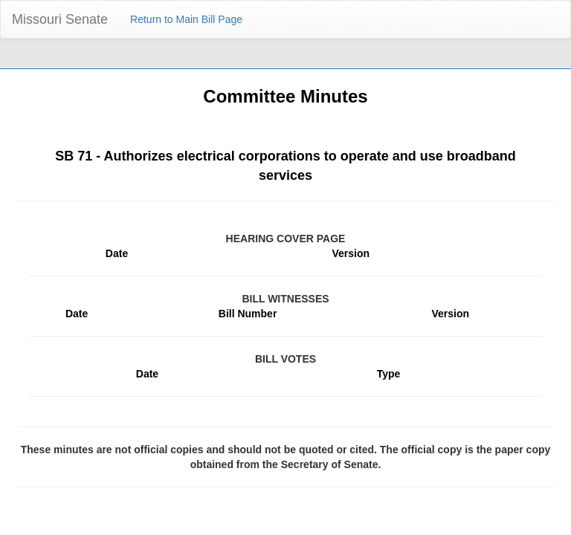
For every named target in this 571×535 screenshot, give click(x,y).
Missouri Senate (60, 19)
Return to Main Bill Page (186, 19)
